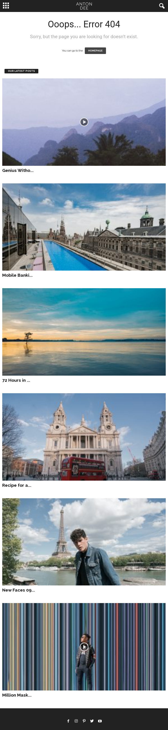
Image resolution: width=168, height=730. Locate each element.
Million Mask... (17, 695)
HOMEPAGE (95, 50)
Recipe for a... (16, 485)
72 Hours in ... (16, 380)
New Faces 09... (18, 589)
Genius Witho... (18, 170)
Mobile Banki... (17, 275)
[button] (161, 6)
